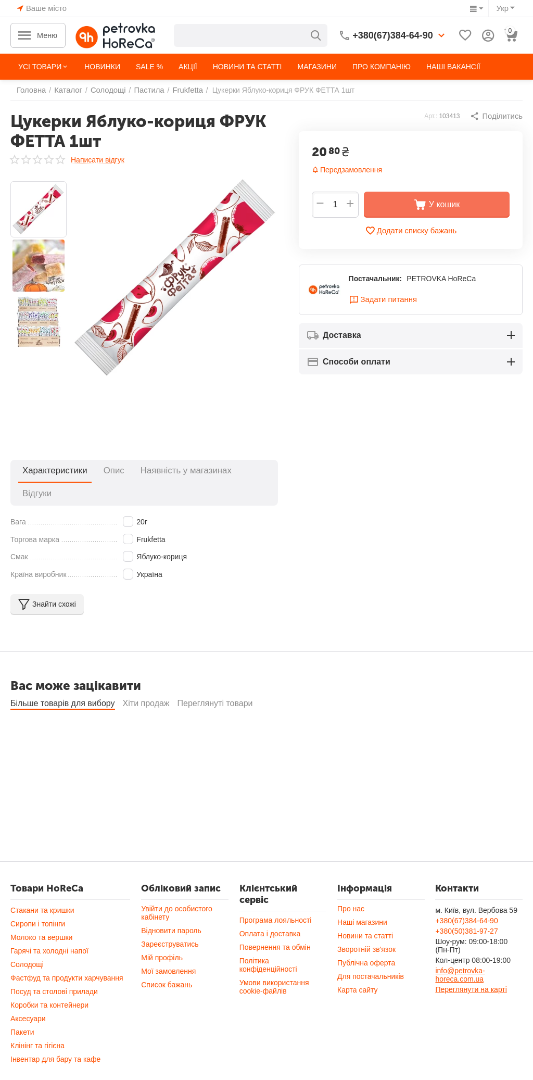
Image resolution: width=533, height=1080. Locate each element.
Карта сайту (357, 995)
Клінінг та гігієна (37, 1051)
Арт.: (432, 116)
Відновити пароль (171, 936)
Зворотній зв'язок (366, 954)
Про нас (350, 914)
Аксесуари (28, 1024)
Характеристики (49, 470)
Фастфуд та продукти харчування (66, 983)
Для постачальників (370, 981)
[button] (498, 116)
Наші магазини (362, 927)
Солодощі (27, 969)
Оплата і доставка (270, 939)
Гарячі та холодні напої (49, 956)
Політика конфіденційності (268, 970)
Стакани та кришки (42, 915)
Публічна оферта (366, 968)
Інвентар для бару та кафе (55, 1064)
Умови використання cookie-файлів (274, 992)
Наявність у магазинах (159, 470)
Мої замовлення (168, 976)
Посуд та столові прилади (54, 997)
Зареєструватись (169, 949)
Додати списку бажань (410, 230)
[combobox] (250, 35)
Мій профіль (162, 963)
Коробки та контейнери (49, 1010)
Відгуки (223, 470)
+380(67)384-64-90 (466, 926)
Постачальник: (375, 279)
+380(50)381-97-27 (466, 936)
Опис (98, 470)
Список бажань (166, 990)
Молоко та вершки (41, 942)
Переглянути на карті (470, 994)
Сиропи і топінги (37, 929)
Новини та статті (365, 941)
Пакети (22, 1037)
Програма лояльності (275, 925)
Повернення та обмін (275, 952)
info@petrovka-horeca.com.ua (460, 980)
